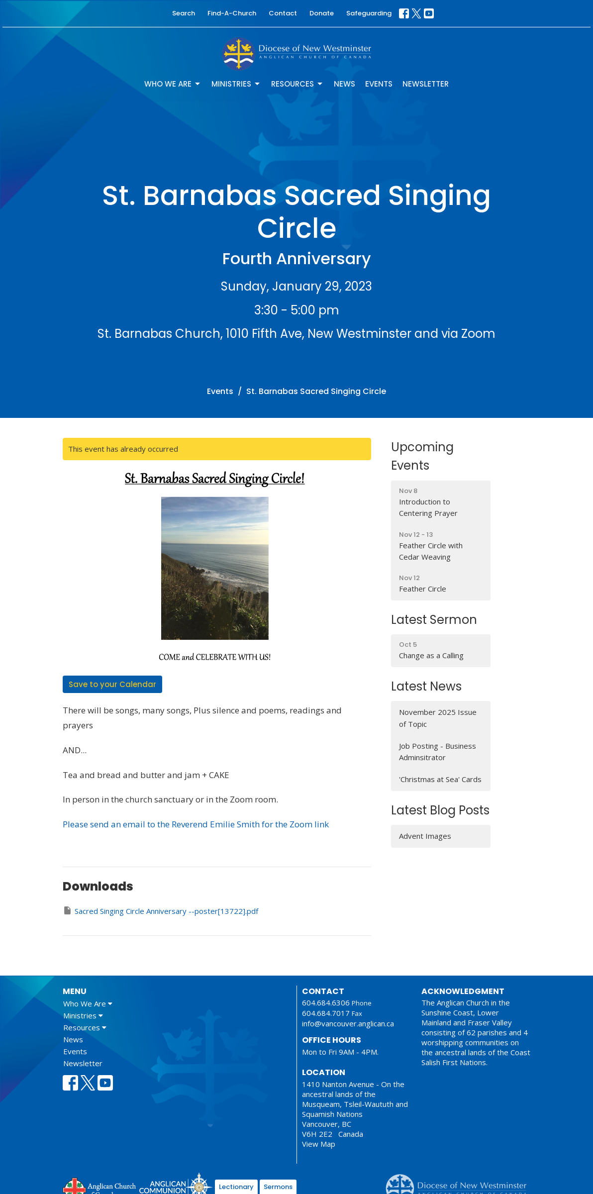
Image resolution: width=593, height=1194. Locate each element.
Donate (321, 13)
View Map (318, 1144)
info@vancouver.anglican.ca (348, 1023)
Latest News (426, 686)
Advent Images (425, 836)
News (344, 84)
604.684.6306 (326, 1002)
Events (379, 84)
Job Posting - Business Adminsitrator (437, 751)
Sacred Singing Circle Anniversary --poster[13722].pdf (160, 910)
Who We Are (172, 84)
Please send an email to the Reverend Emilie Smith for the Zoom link (196, 824)
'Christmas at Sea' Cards (440, 779)
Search (183, 13)
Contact (283, 13)
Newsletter (425, 84)
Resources (297, 84)
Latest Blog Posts (440, 810)
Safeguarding (369, 13)
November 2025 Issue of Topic (438, 717)
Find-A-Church (231, 13)
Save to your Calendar (112, 684)
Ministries (236, 84)
